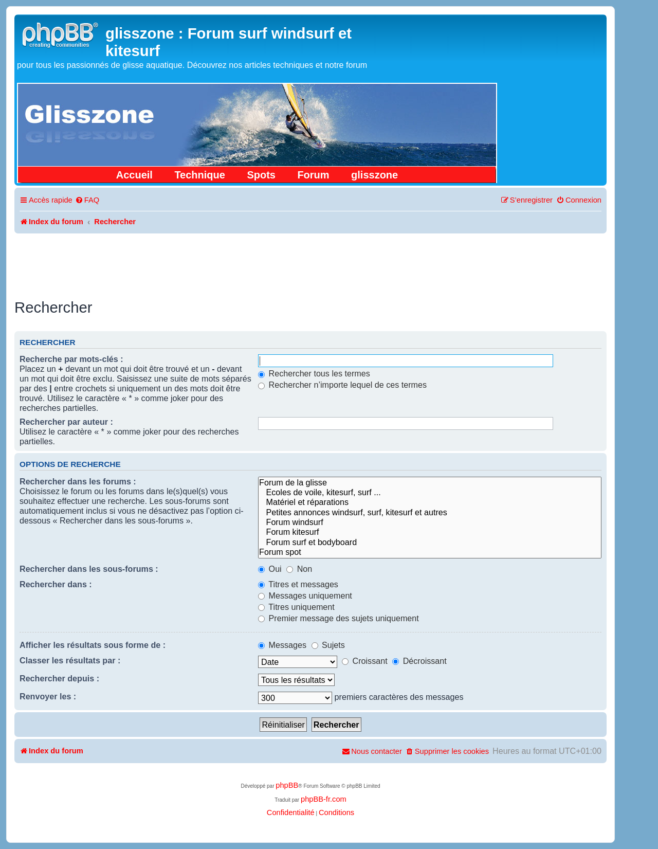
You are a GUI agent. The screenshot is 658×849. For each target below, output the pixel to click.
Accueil (134, 174)
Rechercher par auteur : (66, 421)
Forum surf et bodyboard (429, 542)
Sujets (328, 644)
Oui (270, 568)
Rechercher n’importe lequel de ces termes (342, 384)
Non (299, 568)
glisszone (374, 174)
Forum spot (429, 552)
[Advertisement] (310, 262)
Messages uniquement (305, 595)
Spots (261, 174)
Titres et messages (298, 584)
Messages (282, 644)
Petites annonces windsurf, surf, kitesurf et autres (429, 512)
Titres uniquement (296, 606)
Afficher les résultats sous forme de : (93, 644)
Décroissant (419, 660)
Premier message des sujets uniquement (338, 618)
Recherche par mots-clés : (71, 359)
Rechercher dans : (56, 584)
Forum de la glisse (429, 482)
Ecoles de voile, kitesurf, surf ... (429, 492)
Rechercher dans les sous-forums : (89, 568)
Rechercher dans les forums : (78, 481)
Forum (313, 174)
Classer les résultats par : (70, 660)
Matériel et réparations (429, 502)
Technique (199, 174)
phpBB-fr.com (323, 799)
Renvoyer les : (48, 696)
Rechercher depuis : (59, 678)
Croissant (365, 660)
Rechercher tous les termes (314, 373)
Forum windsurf (429, 522)
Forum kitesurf (429, 532)
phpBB (287, 785)
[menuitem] (87, 200)
